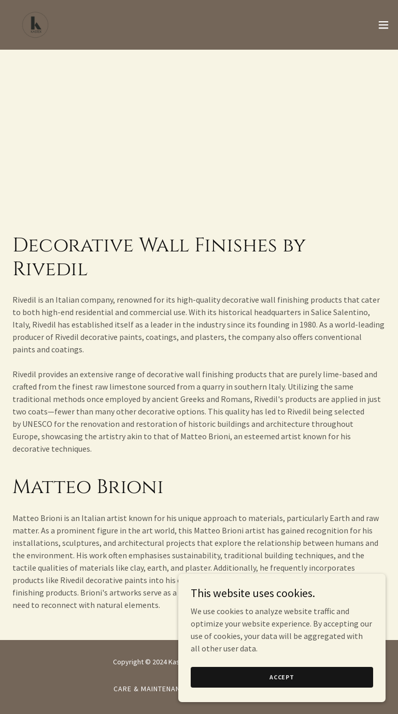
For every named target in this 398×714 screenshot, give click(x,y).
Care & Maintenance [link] (151, 688)
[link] (35, 25)
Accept (281, 684)
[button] (383, 24)
